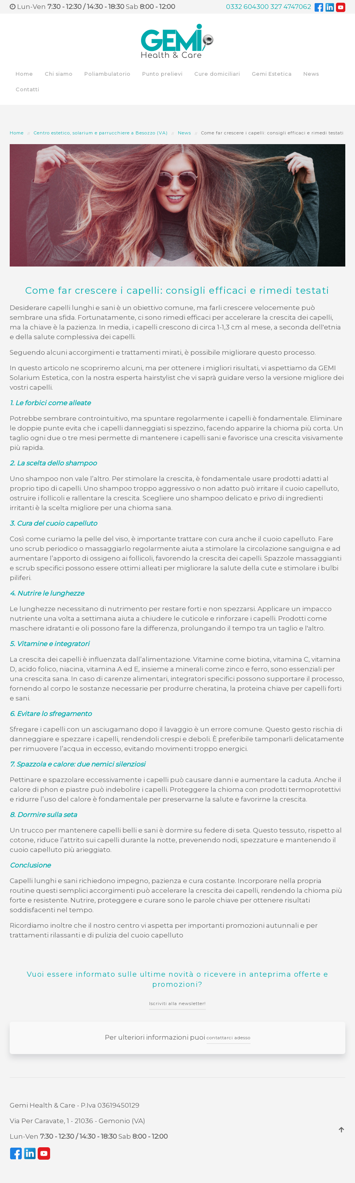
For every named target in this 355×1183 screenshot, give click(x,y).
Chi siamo (59, 74)
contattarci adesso (229, 1037)
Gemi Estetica (272, 74)
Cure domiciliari (217, 74)
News (311, 74)
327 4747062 (290, 6)
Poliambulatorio (107, 74)
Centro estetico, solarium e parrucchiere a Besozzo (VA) (101, 133)
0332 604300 (247, 6)
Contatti (27, 89)
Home (24, 74)
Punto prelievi (162, 74)
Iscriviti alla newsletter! (177, 1003)
